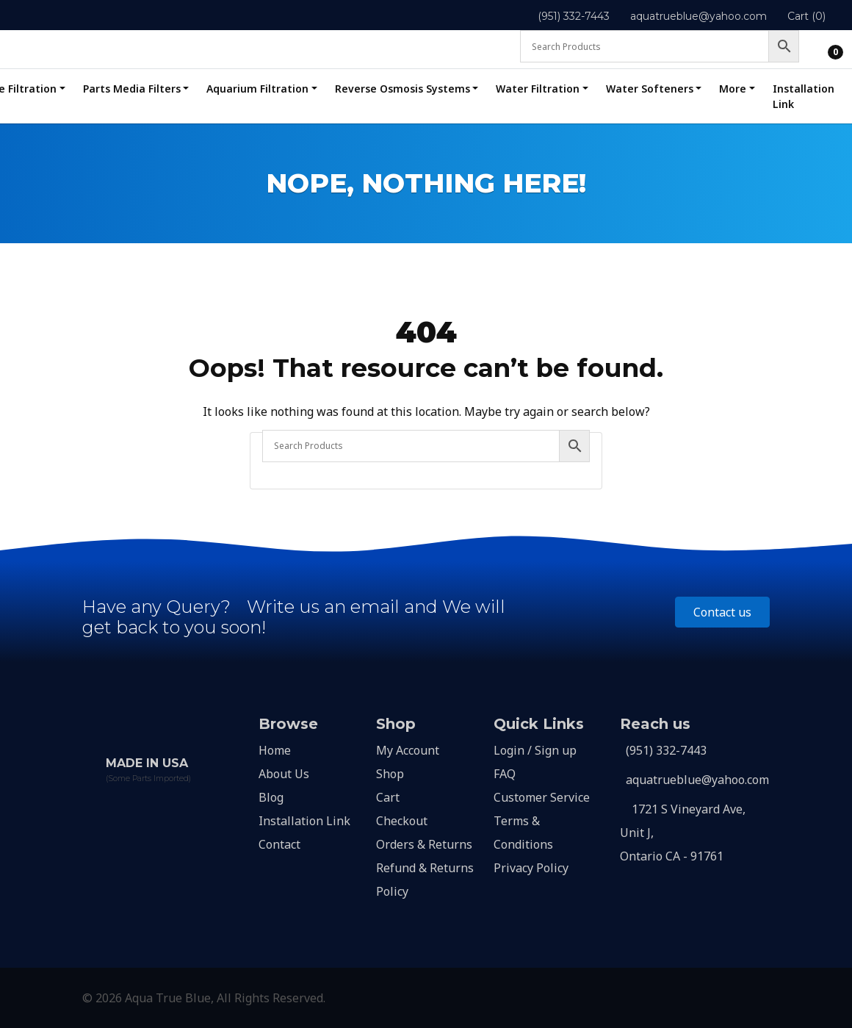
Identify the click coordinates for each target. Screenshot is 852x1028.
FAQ (505, 774)
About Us (284, 774)
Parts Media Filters (132, 89)
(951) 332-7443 (574, 16)
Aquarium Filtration (257, 89)
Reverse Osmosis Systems (402, 89)
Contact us (722, 612)
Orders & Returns (424, 844)
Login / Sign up (535, 750)
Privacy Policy (531, 868)
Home (275, 750)
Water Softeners (649, 89)
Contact (279, 844)
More (732, 89)
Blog (271, 797)
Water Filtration (538, 89)
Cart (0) (806, 16)
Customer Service (542, 797)
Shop (390, 774)
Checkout (401, 821)
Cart (388, 797)
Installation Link (803, 96)
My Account (407, 750)
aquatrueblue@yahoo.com (698, 16)
